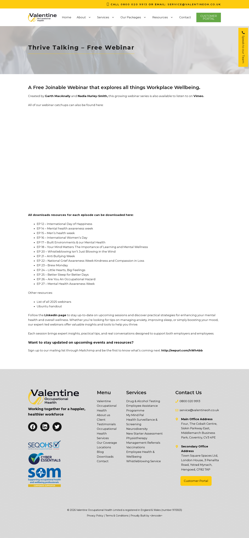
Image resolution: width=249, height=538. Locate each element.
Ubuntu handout (49, 306)
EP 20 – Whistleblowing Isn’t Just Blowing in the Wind (76, 251)
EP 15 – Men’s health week (56, 233)
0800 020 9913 (134, 4)
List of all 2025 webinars (54, 301)
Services (106, 17)
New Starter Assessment (144, 433)
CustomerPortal (208, 17)
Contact (185, 17)
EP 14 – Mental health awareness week (65, 228)
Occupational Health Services (107, 433)
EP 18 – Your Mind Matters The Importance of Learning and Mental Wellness (92, 247)
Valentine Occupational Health (107, 405)
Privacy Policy (95, 515)
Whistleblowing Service (143, 461)
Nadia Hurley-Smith (92, 96)
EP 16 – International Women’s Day (62, 237)
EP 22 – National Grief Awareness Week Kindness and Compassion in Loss (90, 260)
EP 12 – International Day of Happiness (64, 224)
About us (103, 415)
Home (66, 17)
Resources (163, 17)
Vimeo (198, 96)
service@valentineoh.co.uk (194, 4)
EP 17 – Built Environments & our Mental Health (71, 242)
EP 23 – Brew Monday (52, 265)
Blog (100, 452)
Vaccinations (135, 447)
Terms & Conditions (116, 515)
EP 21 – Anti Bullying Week (56, 256)
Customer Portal (196, 481)
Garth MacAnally (57, 96)
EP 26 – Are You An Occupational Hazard (66, 279)
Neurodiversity (137, 428)
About (84, 17)
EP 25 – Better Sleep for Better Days (63, 274)
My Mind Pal (135, 415)
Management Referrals (143, 442)
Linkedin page (55, 315)
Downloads (105, 456)
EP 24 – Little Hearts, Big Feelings (61, 270)
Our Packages (134, 17)
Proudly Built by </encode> (146, 515)
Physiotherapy (136, 438)
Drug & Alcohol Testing (143, 401)
